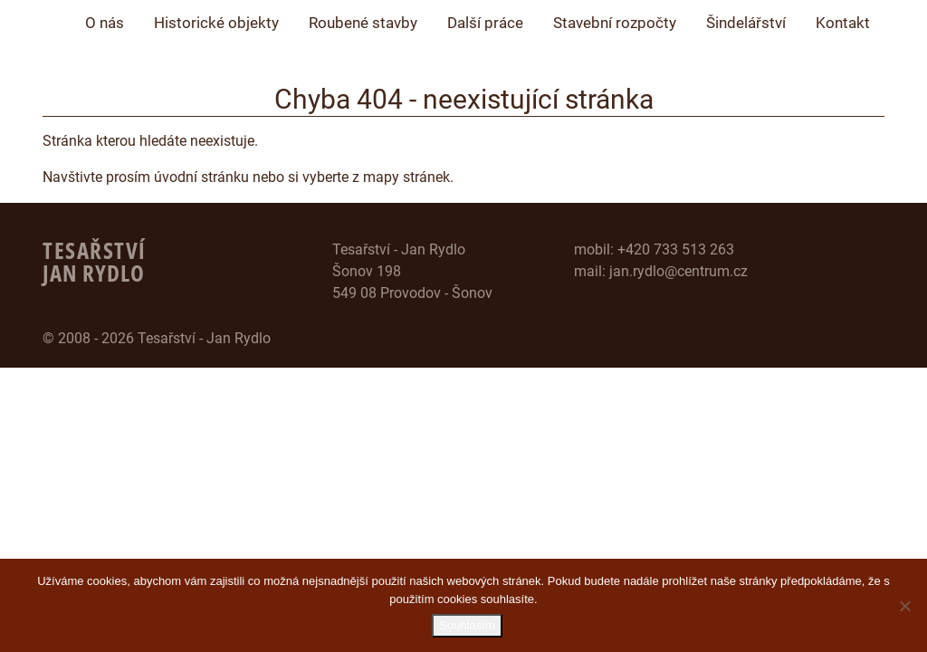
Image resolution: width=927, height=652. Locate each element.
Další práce (485, 23)
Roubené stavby (363, 23)
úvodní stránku (201, 177)
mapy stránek (406, 177)
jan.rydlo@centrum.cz (678, 271)
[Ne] (904, 606)
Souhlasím (467, 626)
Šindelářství (746, 23)
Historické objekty (216, 23)
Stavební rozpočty (614, 23)
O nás (104, 23)
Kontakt (843, 23)
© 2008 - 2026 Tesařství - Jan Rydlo (157, 338)
